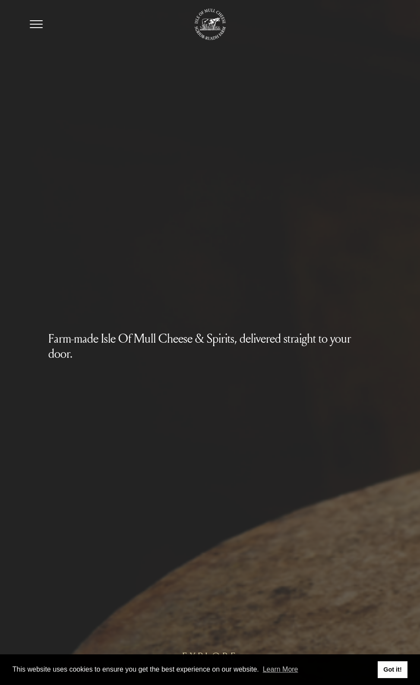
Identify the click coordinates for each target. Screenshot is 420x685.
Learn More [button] (280, 669)
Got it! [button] (392, 669)
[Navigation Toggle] (36, 24)
